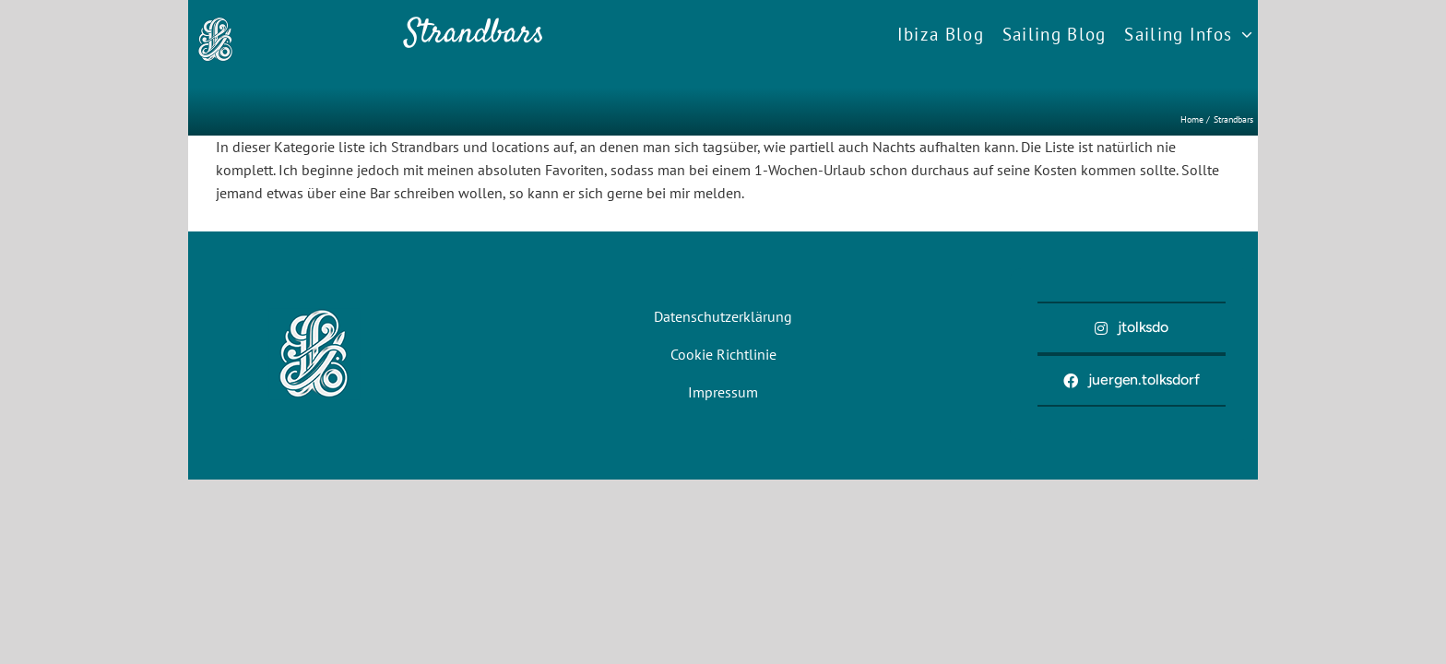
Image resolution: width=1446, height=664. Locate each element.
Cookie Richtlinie (723, 354)
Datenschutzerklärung (723, 316)
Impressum (723, 392)
